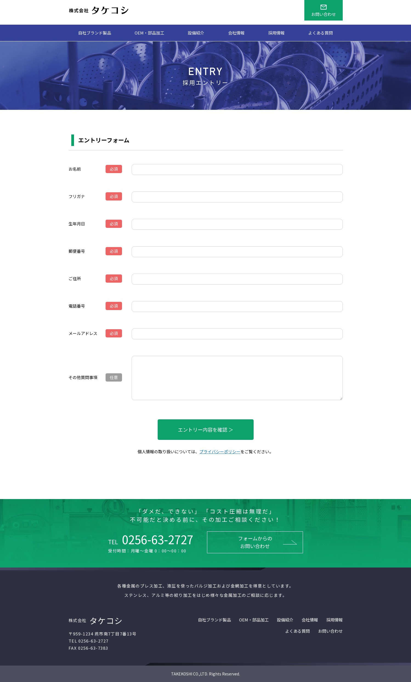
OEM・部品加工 (149, 33)
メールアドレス (83, 333)
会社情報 (236, 33)
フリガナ (77, 196)
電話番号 (77, 306)
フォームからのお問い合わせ (255, 542)
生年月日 (77, 224)
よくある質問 (320, 33)
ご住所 (75, 278)
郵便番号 (77, 251)
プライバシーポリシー (219, 451)
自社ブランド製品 (94, 33)
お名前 (75, 169)
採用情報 (276, 33)
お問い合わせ (330, 631)
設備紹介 (196, 33)
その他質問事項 (83, 377)
